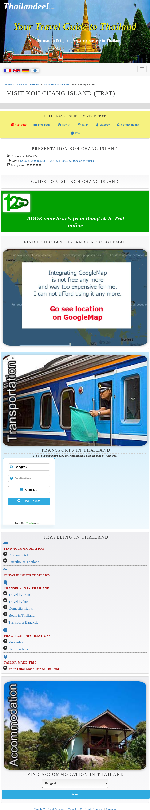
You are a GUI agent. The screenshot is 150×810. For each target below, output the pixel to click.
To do (82, 125)
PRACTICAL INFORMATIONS (27, 635)
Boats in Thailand (22, 615)
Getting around (128, 125)
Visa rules (16, 642)
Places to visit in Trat (56, 84)
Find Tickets (28, 501)
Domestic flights (21, 608)
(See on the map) (83, 160)
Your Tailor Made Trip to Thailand (33, 669)
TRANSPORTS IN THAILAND (26, 588)
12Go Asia (29, 523)
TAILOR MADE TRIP (20, 662)
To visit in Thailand (27, 84)
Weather (102, 125)
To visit (63, 125)
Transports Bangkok (23, 622)
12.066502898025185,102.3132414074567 (46, 160)
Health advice (19, 649)
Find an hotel (18, 555)
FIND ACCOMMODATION (24, 548)
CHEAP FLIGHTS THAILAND (27, 575)
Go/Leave (19, 125)
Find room (41, 125)
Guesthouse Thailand (24, 562)
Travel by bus (19, 602)
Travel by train (19, 595)
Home (8, 84)
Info (75, 133)
